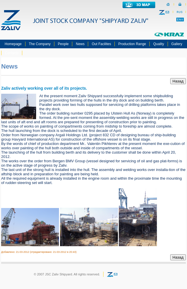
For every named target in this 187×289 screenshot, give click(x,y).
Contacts (11, 53)
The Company (40, 44)
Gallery (176, 44)
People (63, 44)
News (80, 44)
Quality (158, 44)
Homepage (13, 44)
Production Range (132, 44)
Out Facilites (101, 44)
